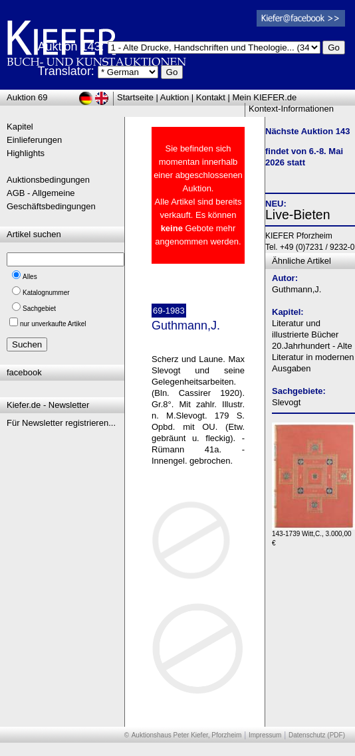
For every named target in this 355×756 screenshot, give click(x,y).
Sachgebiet (39, 308)
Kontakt (210, 97)
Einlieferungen (34, 140)
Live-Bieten (297, 214)
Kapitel (20, 127)
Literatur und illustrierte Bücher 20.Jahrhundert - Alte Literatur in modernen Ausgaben (313, 345)
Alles (30, 276)
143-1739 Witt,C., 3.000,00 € (313, 535)
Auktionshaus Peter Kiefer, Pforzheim (187, 735)
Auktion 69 (27, 97)
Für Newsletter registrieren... (61, 423)
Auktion (174, 97)
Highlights (26, 153)
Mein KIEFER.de (265, 97)
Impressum (265, 735)
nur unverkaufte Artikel (53, 324)
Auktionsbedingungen (48, 180)
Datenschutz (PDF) (317, 735)
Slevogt (286, 402)
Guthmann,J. (296, 289)
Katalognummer (46, 292)
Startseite (135, 97)
